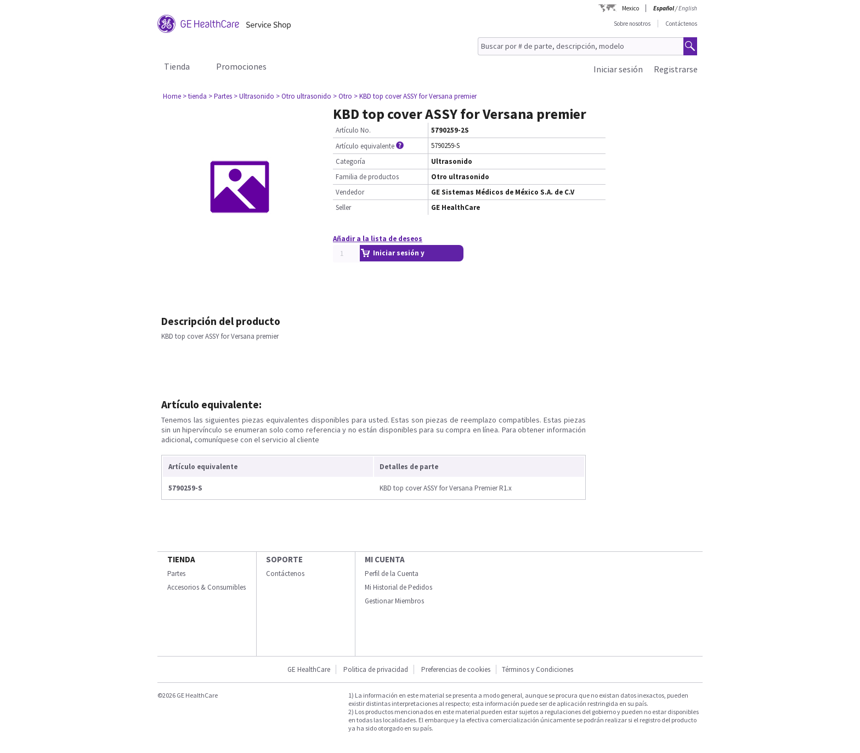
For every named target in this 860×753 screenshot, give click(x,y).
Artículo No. (353, 130)
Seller (343, 207)
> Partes (220, 96)
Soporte (284, 559)
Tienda (177, 66)
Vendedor (350, 192)
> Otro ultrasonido (303, 96)
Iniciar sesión (618, 69)
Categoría (350, 161)
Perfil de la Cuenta (391, 573)
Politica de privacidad (375, 669)
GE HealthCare (308, 669)
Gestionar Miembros (394, 601)
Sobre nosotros (632, 23)
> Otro (342, 96)
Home (172, 96)
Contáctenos (681, 23)
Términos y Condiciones (537, 669)
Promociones (241, 66)
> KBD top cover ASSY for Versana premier (415, 96)
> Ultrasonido (254, 96)
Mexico (630, 8)
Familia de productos (367, 176)
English (687, 8)
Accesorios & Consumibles (206, 587)
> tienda (195, 96)
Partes (176, 573)
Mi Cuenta (385, 559)
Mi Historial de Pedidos (398, 587)
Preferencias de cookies (455, 669)
